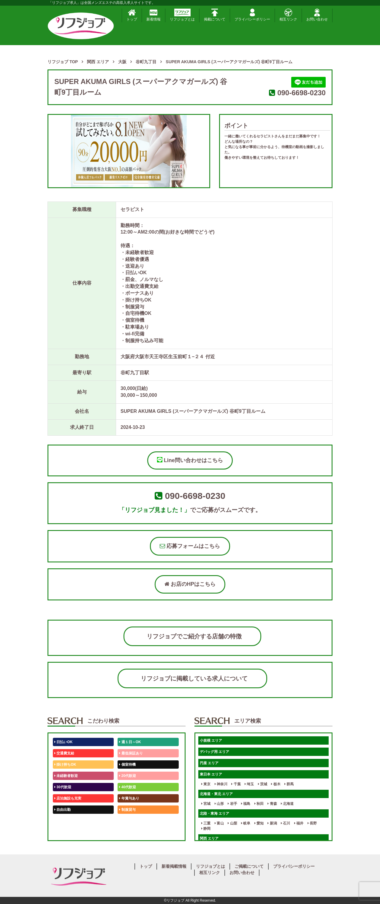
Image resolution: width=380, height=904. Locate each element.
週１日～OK (130, 742)
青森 (272, 804)
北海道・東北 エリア (216, 794)
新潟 (272, 823)
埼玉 (249, 784)
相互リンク (288, 15)
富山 (219, 823)
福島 (245, 804)
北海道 (287, 804)
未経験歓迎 (129, 821)
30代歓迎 (62, 787)
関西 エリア (209, 838)
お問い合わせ (317, 15)
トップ (131, 15)
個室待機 (127, 764)
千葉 (235, 784)
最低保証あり (130, 753)
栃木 (275, 784)
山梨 (232, 823)
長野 (312, 823)
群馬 (289, 784)
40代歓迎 (127, 787)
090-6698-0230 (301, 93)
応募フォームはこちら (190, 546)
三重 (205, 823)
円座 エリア (209, 763)
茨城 (262, 784)
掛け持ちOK (65, 764)
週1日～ (126, 832)
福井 (298, 823)
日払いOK (63, 742)
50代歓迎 (62, 821)
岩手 (232, 804)
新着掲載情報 (174, 866)
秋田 (259, 804)
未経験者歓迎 (66, 776)
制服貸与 (127, 810)
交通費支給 (64, 753)
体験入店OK (65, 832)
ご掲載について (249, 866)
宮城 (205, 804)
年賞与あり (129, 798)
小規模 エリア (211, 740)
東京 (205, 784)
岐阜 (245, 823)
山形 (219, 804)
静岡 (205, 829)
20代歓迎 (127, 776)
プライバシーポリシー (252, 15)
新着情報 (153, 15)
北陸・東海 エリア (214, 813)
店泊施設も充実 (67, 798)
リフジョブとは (182, 15)
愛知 (259, 823)
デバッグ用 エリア (214, 752)
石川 (285, 823)
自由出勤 (62, 810)
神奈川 (221, 784)
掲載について (214, 15)
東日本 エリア (211, 774)
